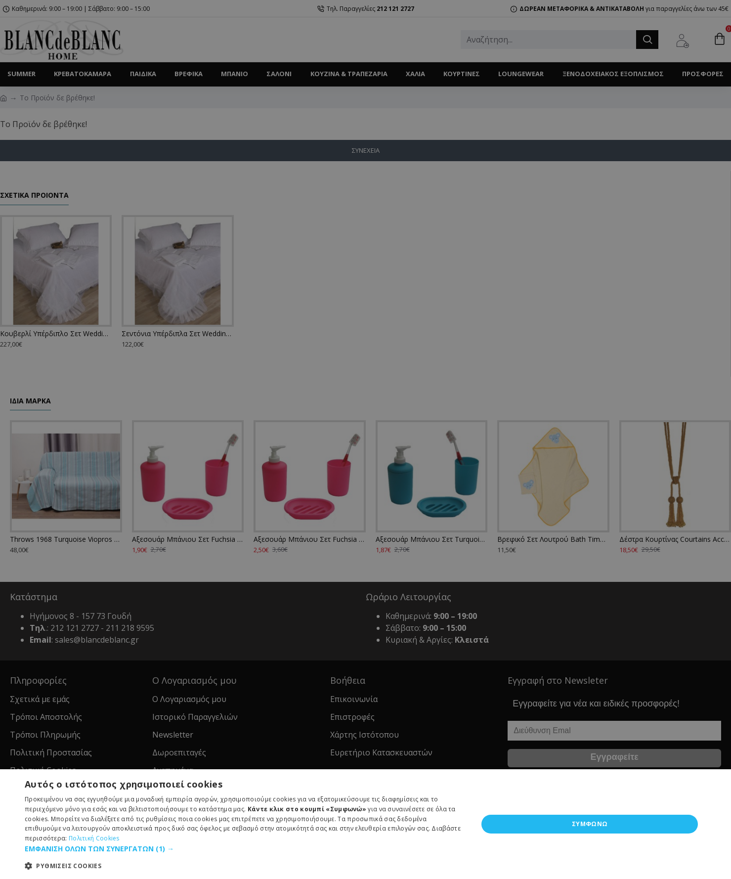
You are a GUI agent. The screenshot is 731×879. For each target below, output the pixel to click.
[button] (245, 848)
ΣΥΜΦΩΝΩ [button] (590, 824)
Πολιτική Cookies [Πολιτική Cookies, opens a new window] (94, 838)
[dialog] (365, 824)
